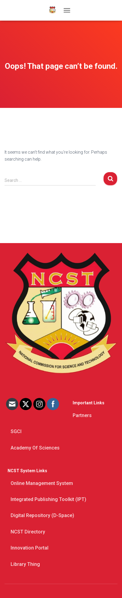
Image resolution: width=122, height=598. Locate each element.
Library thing (25, 564)
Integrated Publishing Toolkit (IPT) (48, 499)
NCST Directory (28, 532)
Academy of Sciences (35, 448)
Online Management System (42, 483)
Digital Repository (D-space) (42, 515)
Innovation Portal (29, 548)
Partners (82, 415)
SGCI (16, 431)
